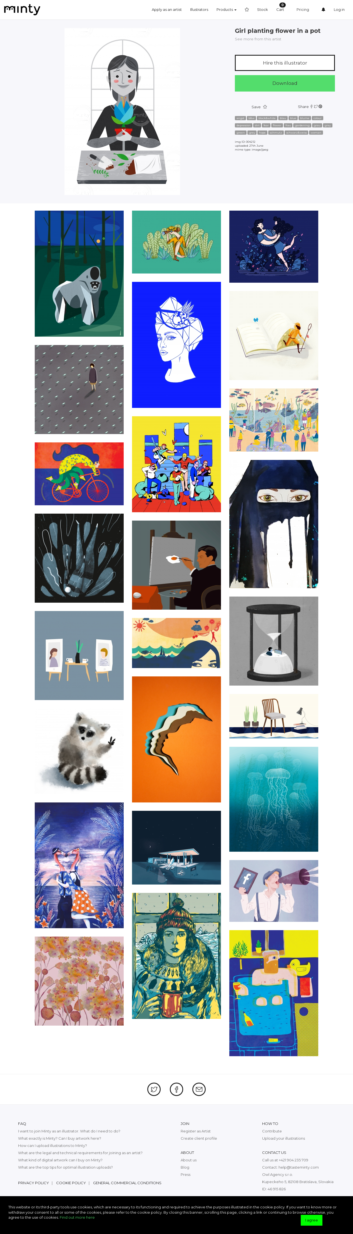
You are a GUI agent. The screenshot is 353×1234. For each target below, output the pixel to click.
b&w (251, 118)
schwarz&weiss (296, 132)
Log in (339, 9)
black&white (267, 118)
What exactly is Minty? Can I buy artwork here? (59, 1138)
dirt (257, 125)
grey (252, 132)
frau (288, 125)
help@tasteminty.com (299, 1167)
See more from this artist (258, 39)
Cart (281, 7)
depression (244, 125)
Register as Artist (196, 1131)
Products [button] (227, 9)
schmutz (276, 132)
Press (185, 1174)
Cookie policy (71, 1183)
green (241, 132)
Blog (185, 1167)
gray (328, 125)
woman (316, 132)
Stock (262, 9)
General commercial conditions (127, 1183)
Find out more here (77, 1217)
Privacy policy (33, 1183)
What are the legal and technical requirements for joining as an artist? (80, 1153)
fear (266, 125)
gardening (302, 125)
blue (293, 118)
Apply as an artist (167, 9)
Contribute (272, 1131)
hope (262, 132)
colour (318, 118)
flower (277, 125)
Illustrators (199, 9)
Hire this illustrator (285, 63)
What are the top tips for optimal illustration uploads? (65, 1167)
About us (189, 1160)
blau (283, 118)
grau (317, 125)
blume (304, 118)
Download (284, 83)
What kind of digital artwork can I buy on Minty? (60, 1160)
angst (240, 118)
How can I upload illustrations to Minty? (52, 1145)
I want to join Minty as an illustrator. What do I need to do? (69, 1131)
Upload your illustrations (283, 1138)
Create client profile (199, 1138)
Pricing (303, 9)
